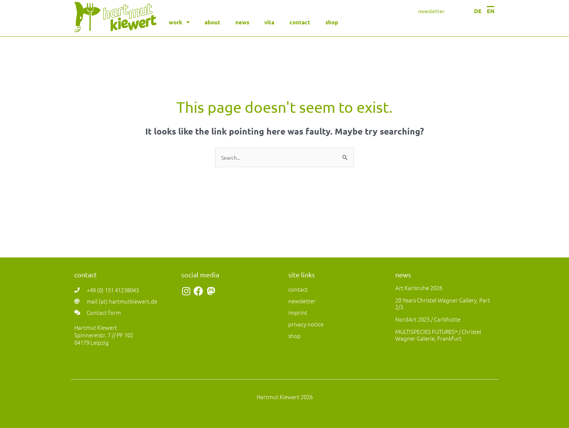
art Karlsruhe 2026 (418, 288)
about (212, 22)
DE (478, 11)
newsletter (431, 10)
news (242, 22)
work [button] (179, 22)
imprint (297, 312)
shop (331, 22)
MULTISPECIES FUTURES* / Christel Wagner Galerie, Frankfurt (438, 335)
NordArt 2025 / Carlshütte (428, 319)
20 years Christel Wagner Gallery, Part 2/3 (442, 303)
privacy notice (306, 324)
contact (299, 22)
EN (490, 11)
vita (269, 22)
